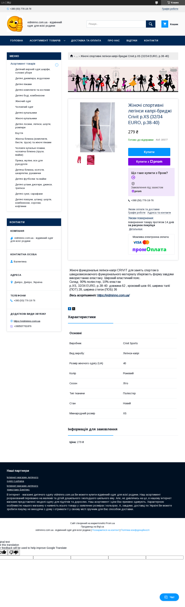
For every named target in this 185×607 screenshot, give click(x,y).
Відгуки (131, 40)
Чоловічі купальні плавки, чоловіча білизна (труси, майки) (30, 151)
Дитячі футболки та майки (30, 178)
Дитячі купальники (26, 112)
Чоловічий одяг (24, 106)
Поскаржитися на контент (105, 530)
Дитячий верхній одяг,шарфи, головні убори (32, 71)
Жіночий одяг (23, 101)
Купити (149, 152)
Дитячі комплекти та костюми (32, 89)
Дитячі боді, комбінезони (30, 95)
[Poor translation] (14, 552)
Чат (169, 597)
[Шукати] (150, 24)
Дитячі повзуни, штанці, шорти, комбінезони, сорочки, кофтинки (33, 203)
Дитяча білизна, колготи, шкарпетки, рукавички (29, 171)
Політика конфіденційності (135, 530)
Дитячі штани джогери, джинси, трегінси (33, 186)
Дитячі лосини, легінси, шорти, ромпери (33, 126)
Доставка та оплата (86, 40)
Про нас (114, 40)
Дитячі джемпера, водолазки (32, 78)
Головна (16, 40)
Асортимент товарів (45, 40)
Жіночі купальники (26, 118)
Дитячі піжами (23, 84)
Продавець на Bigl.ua (92, 526)
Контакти (151, 40)
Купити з (149, 161)
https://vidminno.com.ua (27, 320)
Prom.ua (110, 523)
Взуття (19, 133)
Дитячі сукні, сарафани (29, 193)
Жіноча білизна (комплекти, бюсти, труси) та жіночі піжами (33, 140)
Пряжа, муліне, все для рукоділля (29, 162)
